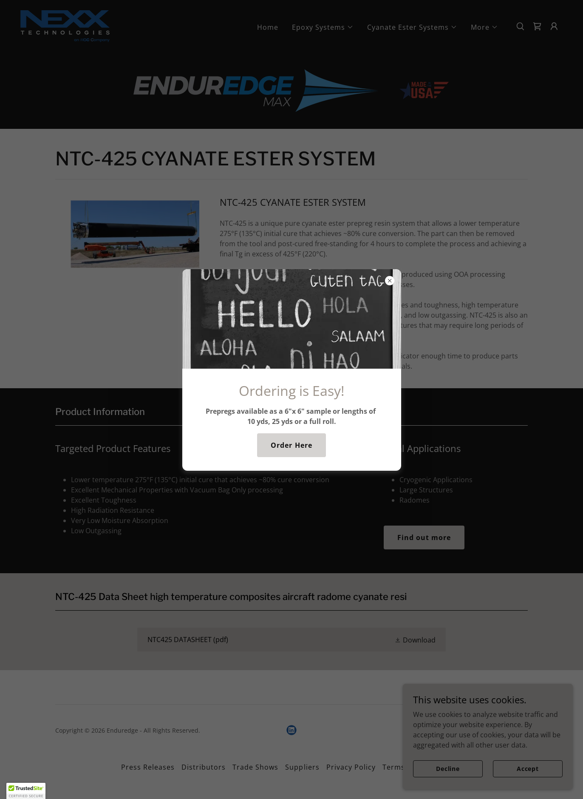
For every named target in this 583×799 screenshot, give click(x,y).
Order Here (291, 445)
